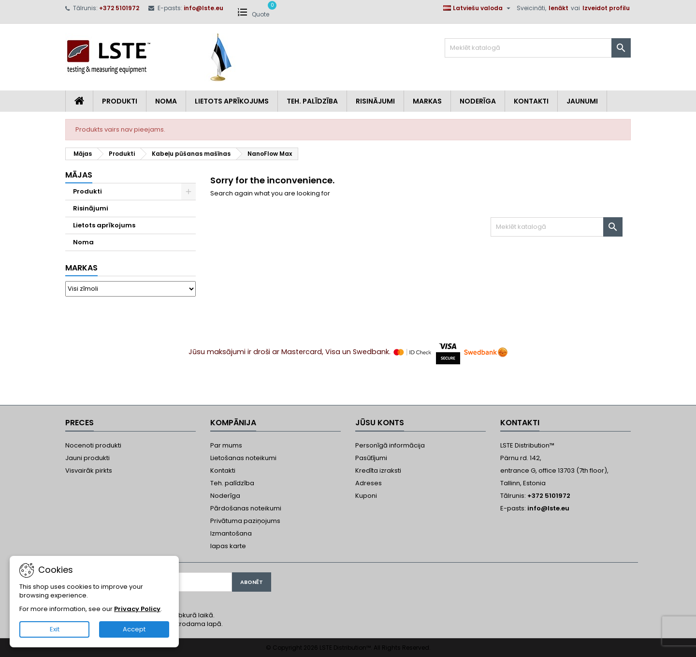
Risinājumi (375, 101)
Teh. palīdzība (232, 483)
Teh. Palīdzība (312, 101)
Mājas (78, 174)
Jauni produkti (87, 458)
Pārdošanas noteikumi (245, 508)
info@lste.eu (203, 8)
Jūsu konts (379, 422)
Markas (427, 101)
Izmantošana (231, 533)
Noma (166, 101)
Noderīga (478, 101)
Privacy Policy (137, 608)
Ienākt (558, 8)
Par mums (226, 445)
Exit (54, 629)
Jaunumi (582, 101)
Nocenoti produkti (93, 445)
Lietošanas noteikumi (243, 458)
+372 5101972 (119, 8)
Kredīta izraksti (378, 470)
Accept (134, 629)
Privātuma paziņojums (245, 520)
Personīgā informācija (390, 445)
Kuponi (366, 495)
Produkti (119, 101)
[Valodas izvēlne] (478, 8)
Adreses (368, 483)
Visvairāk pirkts (88, 470)
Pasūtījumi (371, 458)
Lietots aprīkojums (232, 101)
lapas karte (228, 546)
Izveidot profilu (606, 8)
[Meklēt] (538, 48)
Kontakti (531, 101)
